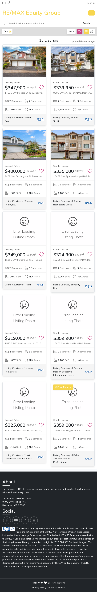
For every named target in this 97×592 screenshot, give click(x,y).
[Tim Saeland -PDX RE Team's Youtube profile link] (16, 520)
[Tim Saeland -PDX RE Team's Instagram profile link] (34, 520)
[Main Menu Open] (91, 13)
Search (88, 23)
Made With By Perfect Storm (48, 582)
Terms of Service (56, 587)
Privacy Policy (39, 587)
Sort (71, 31)
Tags (7, 31)
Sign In (91, 2)
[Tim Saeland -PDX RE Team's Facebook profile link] (7, 520)
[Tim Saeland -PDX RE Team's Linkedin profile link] (25, 520)
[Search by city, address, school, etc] (42, 23)
